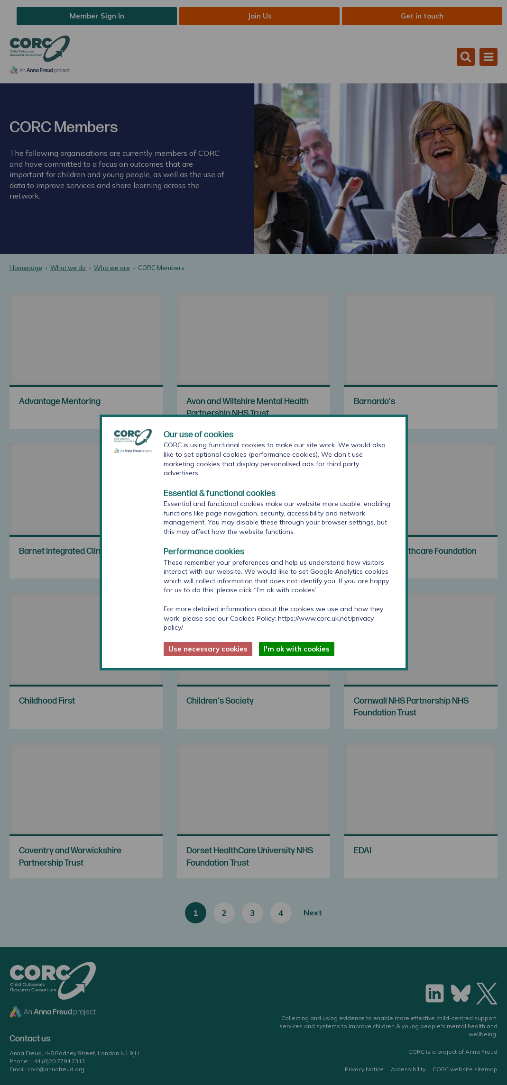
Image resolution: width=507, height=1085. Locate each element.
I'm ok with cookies (297, 648)
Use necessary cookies (208, 648)
